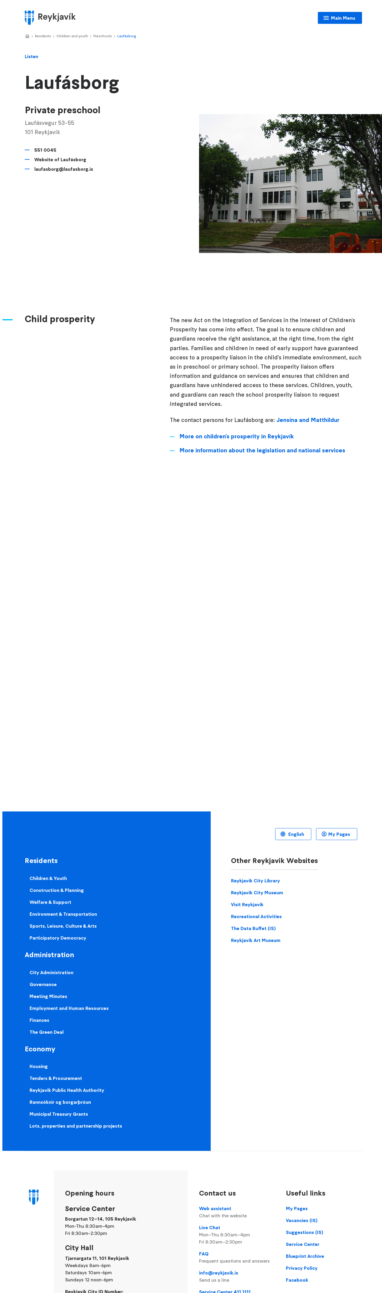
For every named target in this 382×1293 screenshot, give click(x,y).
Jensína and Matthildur (307, 419)
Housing (39, 1066)
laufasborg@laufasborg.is (63, 169)
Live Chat (237, 1234)
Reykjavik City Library (255, 881)
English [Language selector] (295, 834)
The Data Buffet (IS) (253, 928)
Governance (43, 984)
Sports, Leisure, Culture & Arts (63, 926)
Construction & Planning (57, 890)
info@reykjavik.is (237, 1276)
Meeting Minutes (48, 996)
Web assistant (237, 1212)
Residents (43, 36)
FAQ (237, 1257)
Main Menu (343, 18)
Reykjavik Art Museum (256, 940)
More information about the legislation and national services (262, 450)
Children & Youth (48, 878)
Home (27, 36)
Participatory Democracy (58, 938)
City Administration (51, 972)
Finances (39, 1020)
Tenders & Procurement (56, 1078)
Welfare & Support (50, 902)
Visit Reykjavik (247, 904)
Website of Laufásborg (60, 159)
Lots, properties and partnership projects (76, 1126)
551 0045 (45, 150)
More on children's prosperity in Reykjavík (236, 436)
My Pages (339, 834)
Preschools (102, 36)
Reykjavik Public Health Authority (67, 1090)
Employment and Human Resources (69, 1008)
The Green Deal (47, 1032)
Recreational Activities (256, 916)
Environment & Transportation (63, 914)
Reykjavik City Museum (257, 892)
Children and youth (72, 36)
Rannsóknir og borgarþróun (60, 1102)
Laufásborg (126, 36)
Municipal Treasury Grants (59, 1114)
